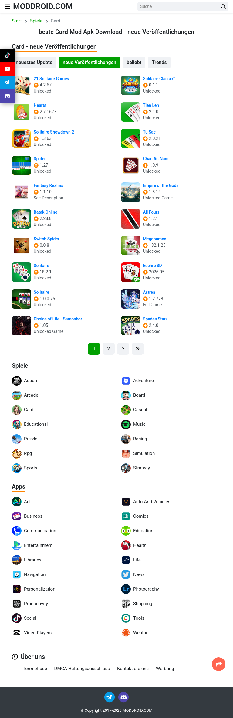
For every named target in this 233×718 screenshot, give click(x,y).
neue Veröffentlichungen (89, 62)
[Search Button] (223, 6)
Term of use (35, 668)
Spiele (20, 365)
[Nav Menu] (8, 6)
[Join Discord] (123, 696)
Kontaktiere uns (133, 668)
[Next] (123, 349)
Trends (159, 62)
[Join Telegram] (110, 696)
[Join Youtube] (7, 70)
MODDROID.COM (45, 6)
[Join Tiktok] (7, 56)
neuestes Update (34, 62)
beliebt (134, 62)
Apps (19, 486)
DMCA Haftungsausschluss (82, 668)
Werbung (165, 668)
